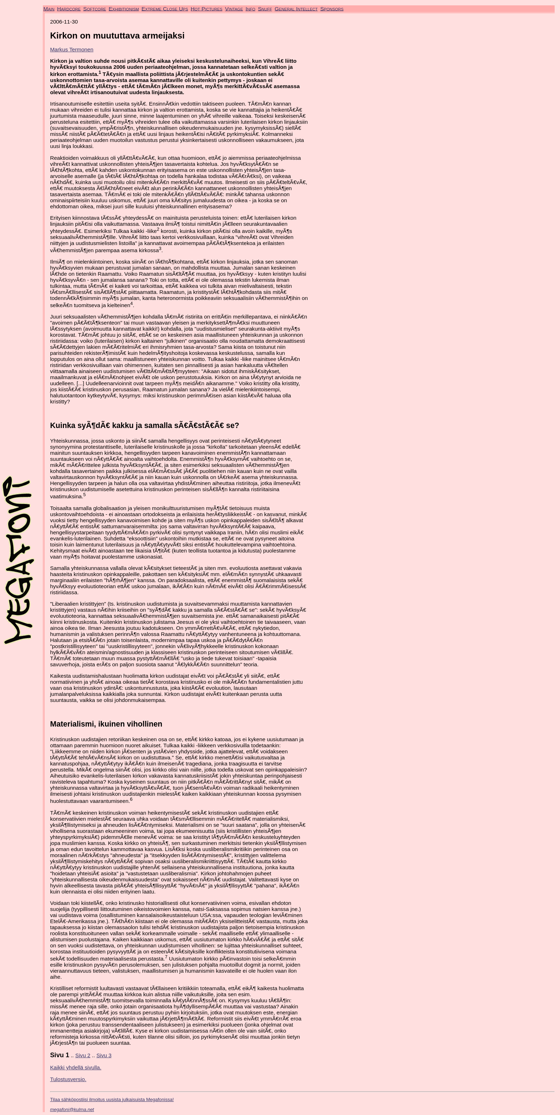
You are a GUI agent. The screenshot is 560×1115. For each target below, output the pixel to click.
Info (250, 8)
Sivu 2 (82, 1055)
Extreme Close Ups (164, 8)
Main (49, 8)
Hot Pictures (206, 8)
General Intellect (296, 8)
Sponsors (332, 8)
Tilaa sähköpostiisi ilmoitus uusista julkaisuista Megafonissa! (112, 1099)
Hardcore (69, 8)
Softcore (94, 8)
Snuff (265, 8)
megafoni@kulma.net (72, 1109)
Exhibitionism (124, 8)
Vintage (234, 8)
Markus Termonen (71, 49)
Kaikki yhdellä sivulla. (75, 1067)
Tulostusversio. (68, 1079)
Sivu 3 (103, 1055)
